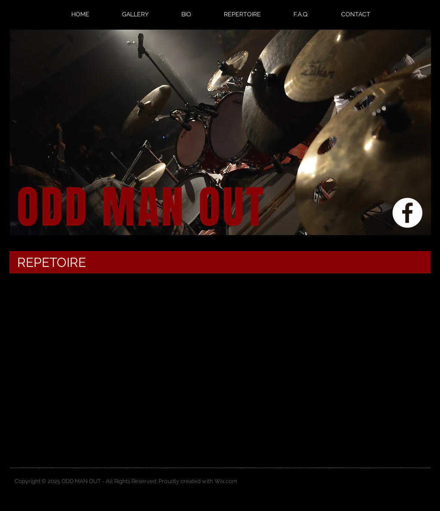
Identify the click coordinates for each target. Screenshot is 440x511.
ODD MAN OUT (141, 207)
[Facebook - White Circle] (407, 213)
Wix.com (225, 481)
